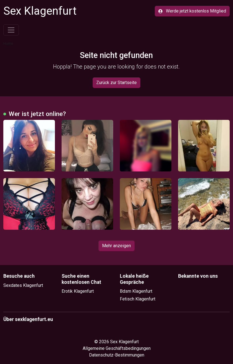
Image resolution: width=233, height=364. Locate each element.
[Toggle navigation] (11, 30)
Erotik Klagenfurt (78, 291)
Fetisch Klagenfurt (137, 299)
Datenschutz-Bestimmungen (116, 355)
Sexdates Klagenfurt (23, 285)
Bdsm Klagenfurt (136, 291)
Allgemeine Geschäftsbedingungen (117, 348)
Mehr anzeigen (116, 245)
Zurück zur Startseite (116, 82)
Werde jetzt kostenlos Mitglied (192, 11)
